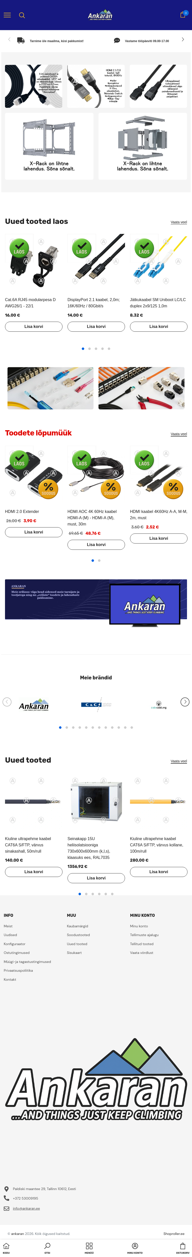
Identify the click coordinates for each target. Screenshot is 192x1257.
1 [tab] (83, 348)
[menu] (7, 14)
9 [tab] (112, 727)
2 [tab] (89, 348)
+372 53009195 (25, 1198)
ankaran (17, 1233)
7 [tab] (99, 727)
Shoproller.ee (174, 1233)
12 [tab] (131, 727)
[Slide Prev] (9, 39)
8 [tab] (105, 727)
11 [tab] (125, 727)
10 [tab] (119, 727)
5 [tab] (109, 348)
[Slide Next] (182, 39)
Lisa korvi (33, 326)
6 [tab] (93, 727)
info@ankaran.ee (26, 1208)
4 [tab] (102, 348)
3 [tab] (96, 348)
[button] (47, 1249)
